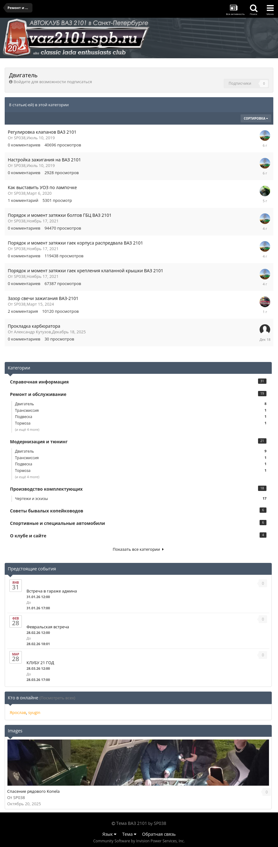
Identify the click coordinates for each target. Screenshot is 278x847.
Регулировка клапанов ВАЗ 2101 (42, 132)
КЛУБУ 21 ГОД (40, 662)
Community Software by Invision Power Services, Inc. (139, 841)
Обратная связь (159, 834)
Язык (109, 834)
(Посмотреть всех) (57, 698)
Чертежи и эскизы (140, 498)
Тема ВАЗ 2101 (131, 823)
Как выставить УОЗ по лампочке (42, 187)
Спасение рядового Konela (33, 791)
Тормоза (140, 423)
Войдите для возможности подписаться (52, 81)
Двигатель (140, 404)
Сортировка (256, 118)
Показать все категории (138, 549)
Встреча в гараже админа (52, 591)
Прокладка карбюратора (34, 326)
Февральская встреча (48, 627)
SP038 (20, 137)
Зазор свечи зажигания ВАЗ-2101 (43, 298)
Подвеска (140, 416)
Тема (129, 834)
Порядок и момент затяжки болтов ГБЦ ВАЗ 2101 (60, 215)
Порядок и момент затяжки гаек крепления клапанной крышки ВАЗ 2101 (85, 271)
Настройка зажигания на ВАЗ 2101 (44, 160)
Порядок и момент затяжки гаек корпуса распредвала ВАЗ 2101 (75, 243)
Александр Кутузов (32, 332)
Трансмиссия (140, 410)
